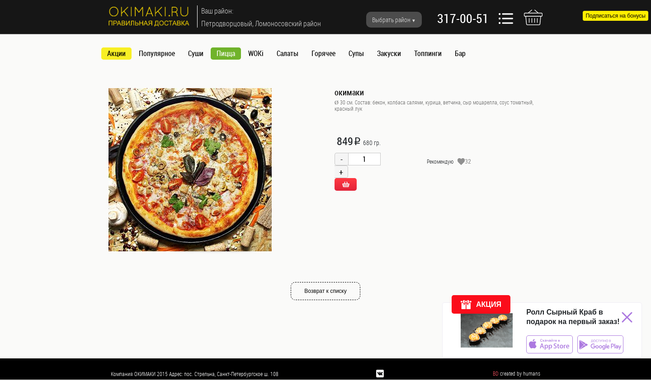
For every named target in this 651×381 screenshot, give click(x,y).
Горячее (323, 53)
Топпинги (428, 53)
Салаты (287, 53)
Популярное (157, 53)
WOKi (256, 53)
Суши (195, 53)
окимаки (349, 92)
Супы (356, 53)
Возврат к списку (325, 291)
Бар (460, 53)
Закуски (389, 53)
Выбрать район (391, 19)
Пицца (226, 53)
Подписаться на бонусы (615, 16)
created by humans (520, 373)
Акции (116, 53)
